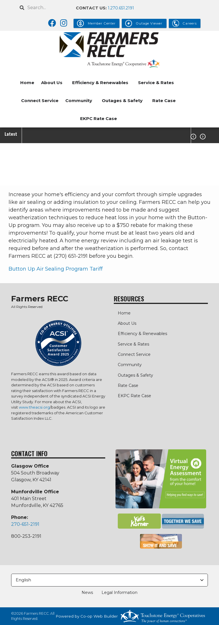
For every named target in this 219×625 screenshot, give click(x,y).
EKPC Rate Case (98, 118)
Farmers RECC (39, 299)
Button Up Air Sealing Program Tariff (56, 269)
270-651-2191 (25, 524)
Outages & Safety (122, 100)
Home (27, 82)
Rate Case (164, 100)
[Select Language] (109, 580)
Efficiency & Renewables (100, 82)
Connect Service (39, 100)
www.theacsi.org (34, 407)
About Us (51, 82)
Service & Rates (156, 82)
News (89, 592)
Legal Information (118, 592)
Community (78, 100)
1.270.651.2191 (121, 8)
